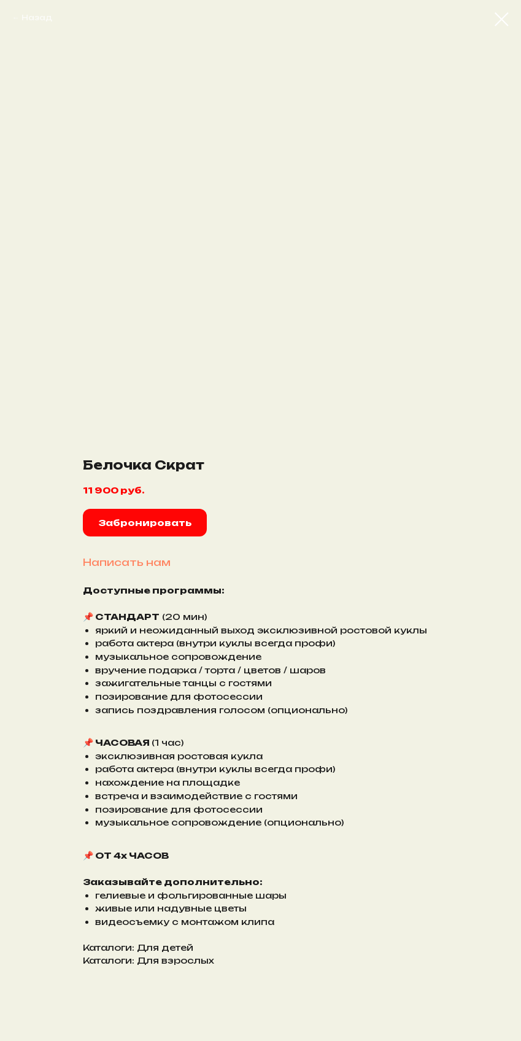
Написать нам (127, 562)
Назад (36, 17)
